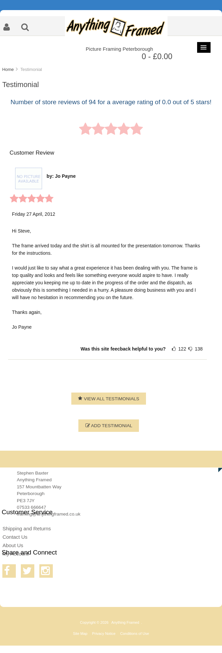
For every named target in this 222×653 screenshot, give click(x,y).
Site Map (80, 633)
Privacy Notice (104, 633)
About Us (12, 545)
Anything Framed (125, 622)
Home (7, 69)
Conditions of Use (134, 633)
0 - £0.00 (157, 56)
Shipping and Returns (26, 528)
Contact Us (14, 537)
